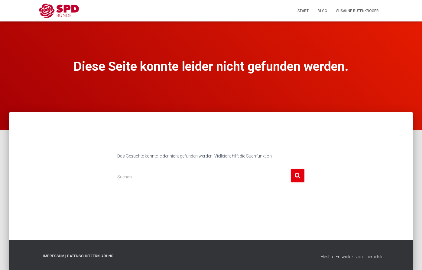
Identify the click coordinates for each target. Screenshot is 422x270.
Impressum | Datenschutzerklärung (78, 256)
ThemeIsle (373, 256)
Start (303, 11)
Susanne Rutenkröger (357, 11)
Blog (322, 11)
